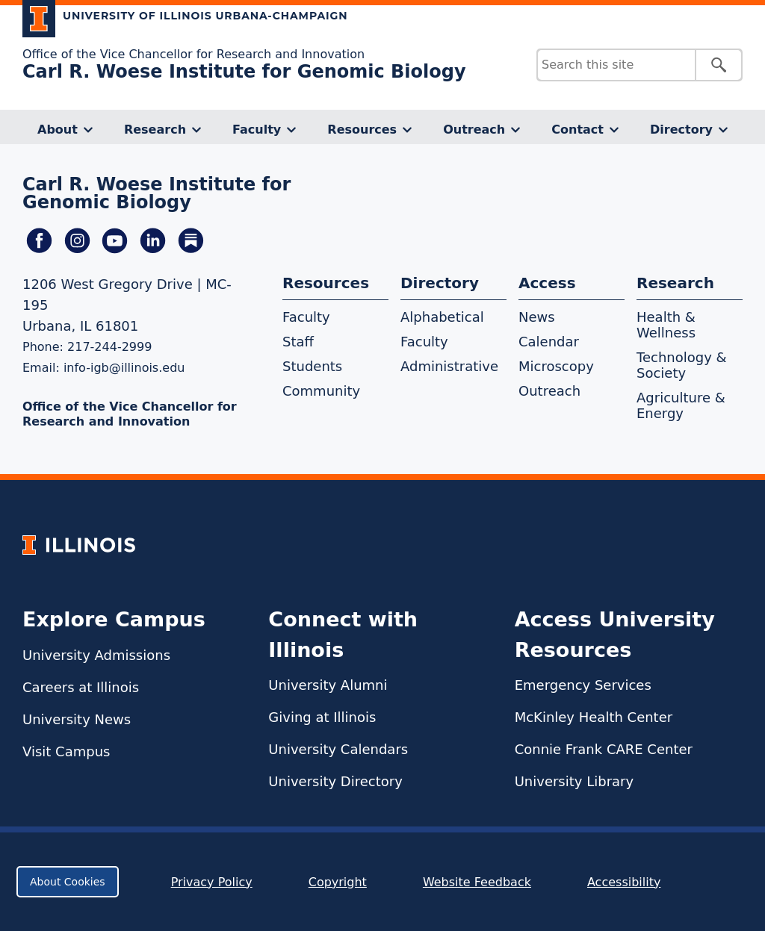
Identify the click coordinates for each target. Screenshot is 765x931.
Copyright (338, 882)
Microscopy (556, 366)
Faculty (256, 129)
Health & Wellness (666, 324)
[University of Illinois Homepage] (78, 544)
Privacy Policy (212, 882)
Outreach (474, 129)
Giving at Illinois (322, 717)
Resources (362, 129)
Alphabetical (442, 317)
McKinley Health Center (594, 717)
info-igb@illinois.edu (124, 368)
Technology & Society (682, 365)
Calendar (548, 341)
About (57, 129)
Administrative (449, 366)
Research (155, 129)
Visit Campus (66, 751)
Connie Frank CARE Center (604, 749)
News (536, 317)
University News (76, 719)
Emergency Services (583, 685)
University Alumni (327, 685)
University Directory (335, 781)
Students (312, 366)
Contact (577, 129)
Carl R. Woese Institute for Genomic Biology (244, 71)
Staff (298, 341)
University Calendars (338, 749)
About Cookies (67, 882)
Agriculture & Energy (681, 405)
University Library (574, 781)
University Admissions (96, 655)
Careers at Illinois (80, 687)
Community (321, 391)
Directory (681, 129)
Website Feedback (479, 882)
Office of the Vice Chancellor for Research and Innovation (193, 54)
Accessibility (623, 882)
